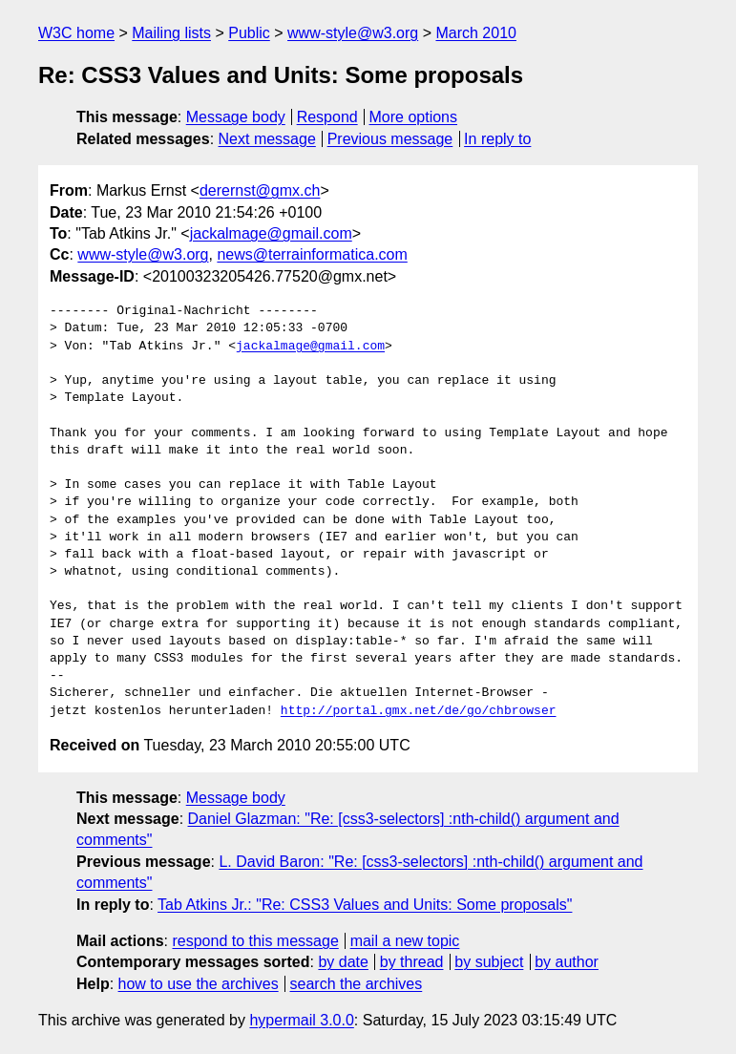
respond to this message (255, 941)
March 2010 (475, 33)
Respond (327, 117)
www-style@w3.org (352, 33)
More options (413, 117)
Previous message (390, 139)
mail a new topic (405, 941)
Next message (267, 139)
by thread (412, 962)
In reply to (497, 139)
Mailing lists (171, 33)
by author (567, 962)
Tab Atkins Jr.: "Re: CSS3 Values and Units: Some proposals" (365, 904)
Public (249, 33)
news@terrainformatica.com (312, 254)
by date (343, 962)
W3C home (76, 33)
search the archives (356, 984)
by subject (488, 962)
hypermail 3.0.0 (301, 1020)
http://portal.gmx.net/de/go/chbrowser (419, 711)
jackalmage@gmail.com (271, 233)
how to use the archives (198, 984)
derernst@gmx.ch (260, 190)
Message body (235, 117)
